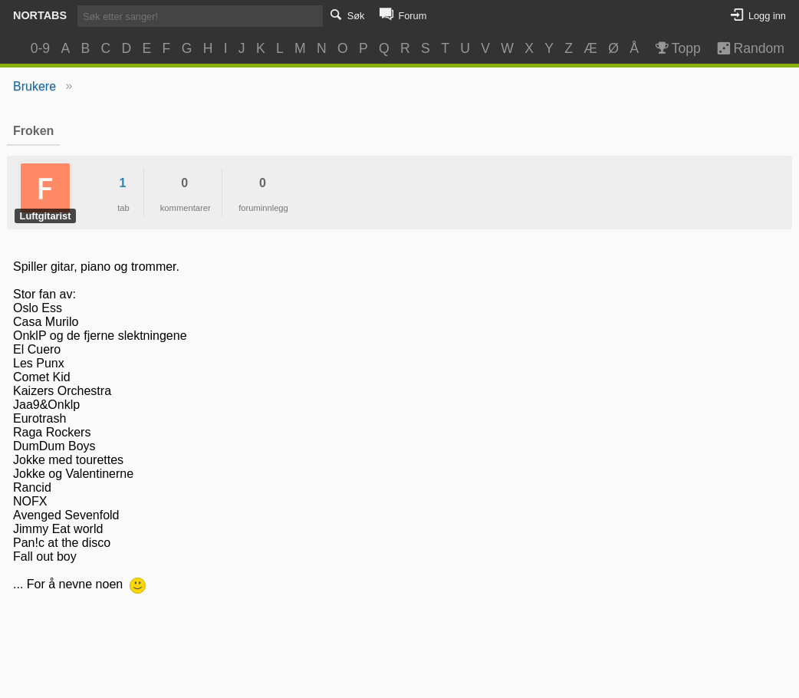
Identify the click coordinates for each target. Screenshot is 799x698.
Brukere (34, 86)
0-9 (40, 48)
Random (743, 48)
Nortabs (40, 15)
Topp (677, 48)
